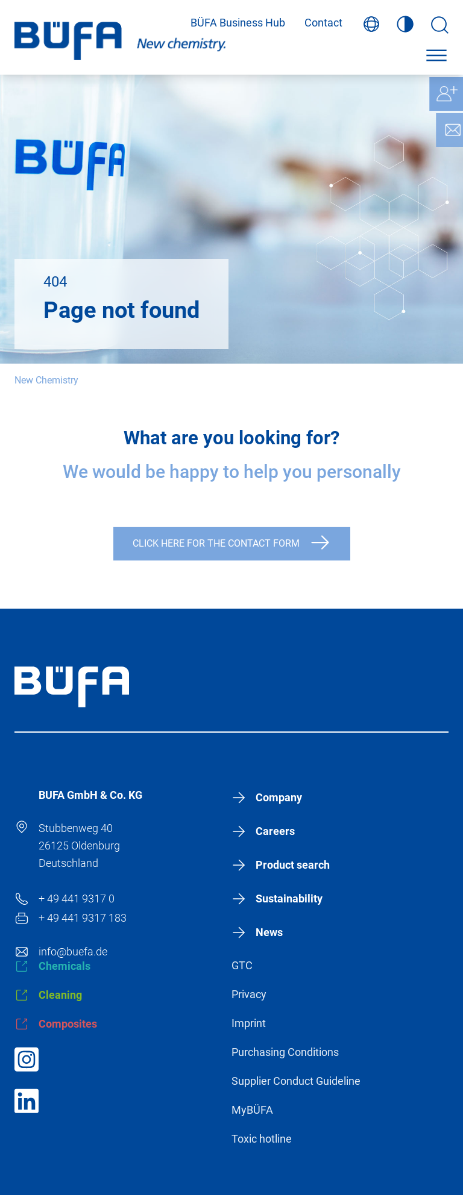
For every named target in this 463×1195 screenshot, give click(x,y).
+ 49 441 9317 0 (77, 898)
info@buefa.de (73, 951)
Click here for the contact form (216, 543)
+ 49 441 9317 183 (83, 917)
